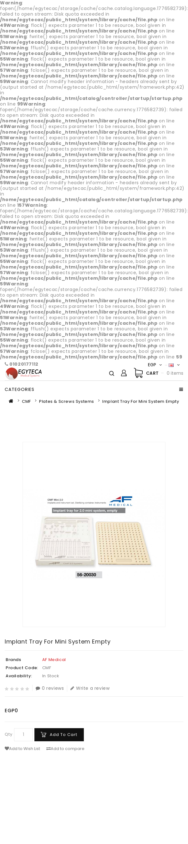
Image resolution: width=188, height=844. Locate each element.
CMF (26, 401)
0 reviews (50, 688)
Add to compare (65, 749)
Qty (9, 734)
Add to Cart (63, 735)
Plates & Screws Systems (66, 401)
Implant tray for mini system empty (140, 401)
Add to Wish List (22, 749)
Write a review (89, 688)
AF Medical (54, 660)
